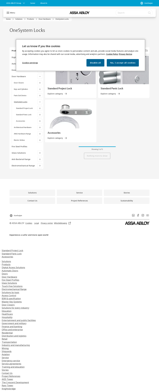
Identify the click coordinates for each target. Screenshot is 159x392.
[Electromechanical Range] (40, 165)
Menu (12, 12)
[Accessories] (40, 121)
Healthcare (7, 314)
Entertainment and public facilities (19, 320)
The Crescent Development (15, 382)
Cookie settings (30, 62)
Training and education (13, 366)
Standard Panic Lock (23, 114)
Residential (7, 332)
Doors (5, 273)
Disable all (95, 62)
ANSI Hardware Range (22, 134)
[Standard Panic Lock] (40, 114)
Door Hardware (19, 76)
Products (6, 264)
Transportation (9, 342)
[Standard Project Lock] (40, 108)
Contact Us (7, 373)
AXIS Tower (7, 379)
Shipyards (7, 351)
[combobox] (134, 13)
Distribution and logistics (14, 335)
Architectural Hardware (22, 127)
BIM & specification (11, 298)
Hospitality (7, 317)
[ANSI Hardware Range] (40, 133)
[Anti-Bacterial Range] (40, 159)
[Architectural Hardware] (40, 127)
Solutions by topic (10, 292)
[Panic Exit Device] (40, 95)
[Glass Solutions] (40, 153)
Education (6, 311)
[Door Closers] (40, 82)
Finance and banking (12, 326)
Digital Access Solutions (13, 267)
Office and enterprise (12, 329)
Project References (11, 376)
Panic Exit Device (20, 95)
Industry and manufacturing (16, 345)
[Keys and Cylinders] (40, 89)
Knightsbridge (9, 388)
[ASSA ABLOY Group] (15, 3)
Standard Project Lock (24, 108)
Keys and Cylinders (21, 89)
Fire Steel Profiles (10, 280)
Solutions (6, 261)
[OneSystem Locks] (40, 102)
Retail (4, 338)
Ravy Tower (7, 385)
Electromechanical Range (23, 165)
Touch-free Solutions (12, 286)
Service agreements (11, 363)
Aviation (6, 354)
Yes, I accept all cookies (123, 62)
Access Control (9, 295)
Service (5, 357)
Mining (5, 348)
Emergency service (11, 360)
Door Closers (19, 83)
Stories (5, 370)
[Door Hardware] (40, 76)
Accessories (20, 121)
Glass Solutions (19, 153)
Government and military (14, 323)
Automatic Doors (10, 270)
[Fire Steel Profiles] (27, 146)
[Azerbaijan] (146, 3)
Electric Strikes (19, 140)
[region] (80, 55)
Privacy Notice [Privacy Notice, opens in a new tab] (125, 54)
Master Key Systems (12, 301)
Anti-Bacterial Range (21, 159)
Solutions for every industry (15, 307)
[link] (33, 3)
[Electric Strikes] (40, 140)
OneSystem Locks (20, 102)
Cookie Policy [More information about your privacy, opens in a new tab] (112, 54)
